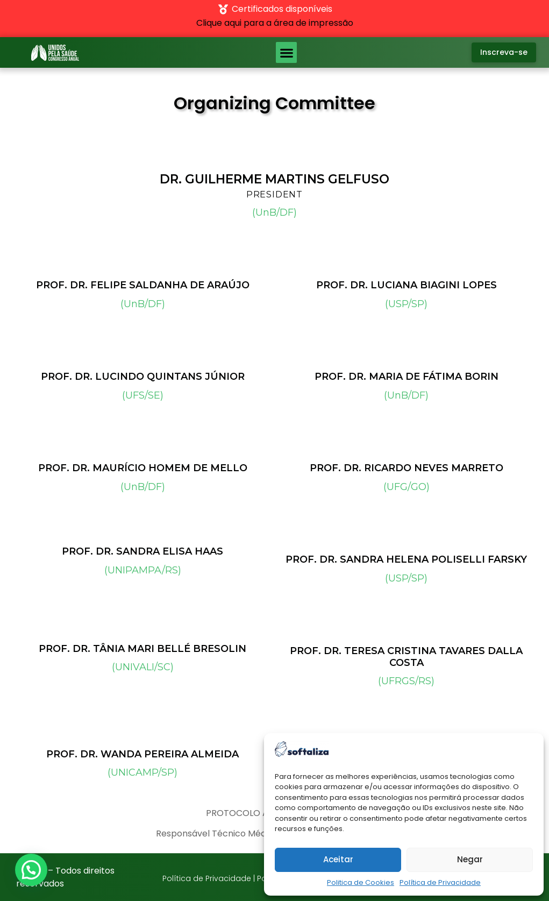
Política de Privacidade (440, 882)
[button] (286, 52)
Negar (470, 859)
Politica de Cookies (360, 882)
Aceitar (338, 859)
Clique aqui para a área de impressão (274, 23)
